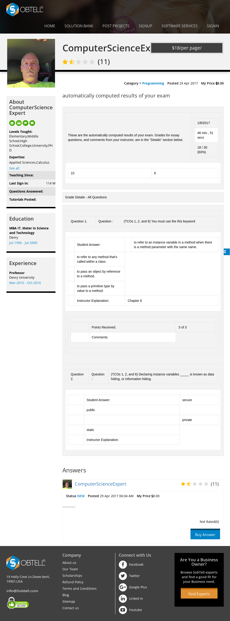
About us (69, 562)
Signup (145, 25)
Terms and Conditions (79, 588)
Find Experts (199, 593)
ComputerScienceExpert (100, 484)
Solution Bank (78, 25)
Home (49, 25)
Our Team (70, 569)
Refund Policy (72, 582)
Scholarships (72, 575)
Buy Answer (205, 534)
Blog (65, 595)
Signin (213, 25)
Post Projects (115, 25)
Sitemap (68, 601)
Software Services (180, 25)
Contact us (70, 608)
